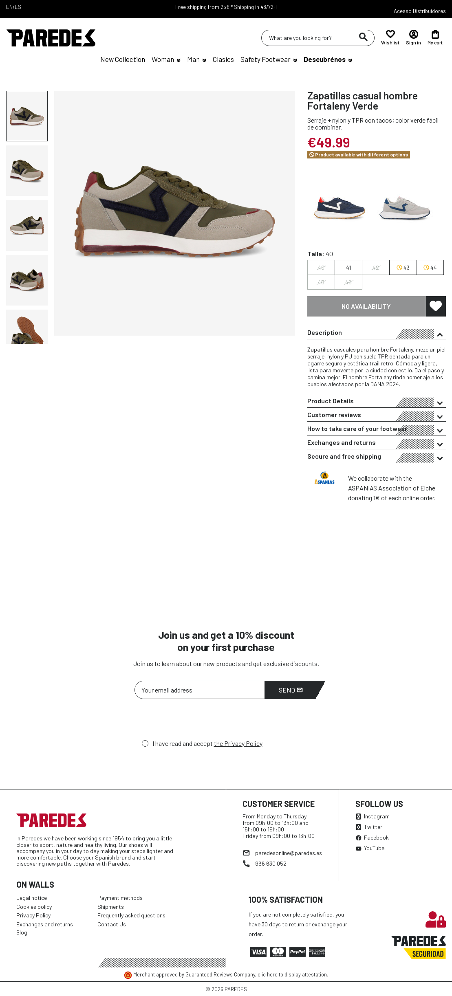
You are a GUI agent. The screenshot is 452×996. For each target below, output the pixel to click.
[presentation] (196, 721)
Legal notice (31, 898)
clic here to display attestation (292, 974)
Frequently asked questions (131, 915)
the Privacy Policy (238, 743)
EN (9, 7)
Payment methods (120, 898)
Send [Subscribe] (291, 690)
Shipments (110, 907)
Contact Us (111, 924)
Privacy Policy (33, 915)
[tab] (376, 332)
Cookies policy (34, 907)
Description (376, 333)
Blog (21, 932)
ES (18, 7)
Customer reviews (376, 416)
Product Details (376, 402)
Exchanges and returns (376, 443)
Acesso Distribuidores (420, 11)
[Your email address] (200, 690)
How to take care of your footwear (376, 429)
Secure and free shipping (376, 457)
